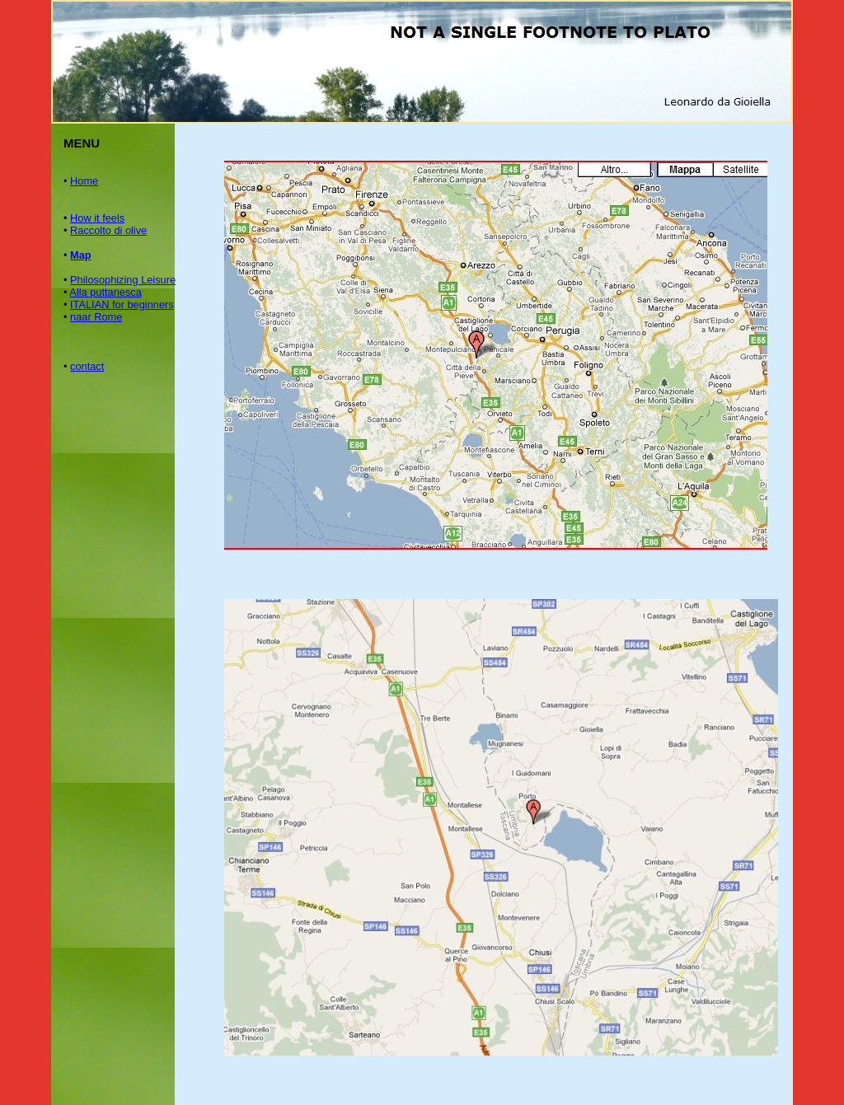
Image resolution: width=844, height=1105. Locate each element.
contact (87, 366)
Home (84, 181)
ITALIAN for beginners (122, 304)
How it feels (97, 218)
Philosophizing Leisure (123, 280)
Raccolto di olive (108, 230)
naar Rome (96, 317)
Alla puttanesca (105, 292)
